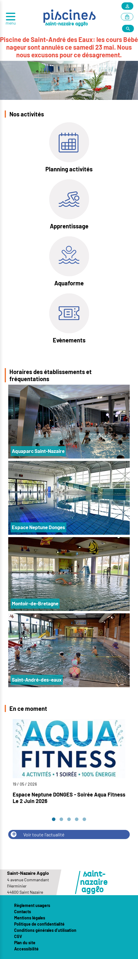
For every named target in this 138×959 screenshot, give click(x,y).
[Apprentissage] (69, 204)
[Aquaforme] (69, 261)
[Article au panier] (127, 17)
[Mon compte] (127, 6)
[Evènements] (69, 318)
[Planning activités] (69, 147)
